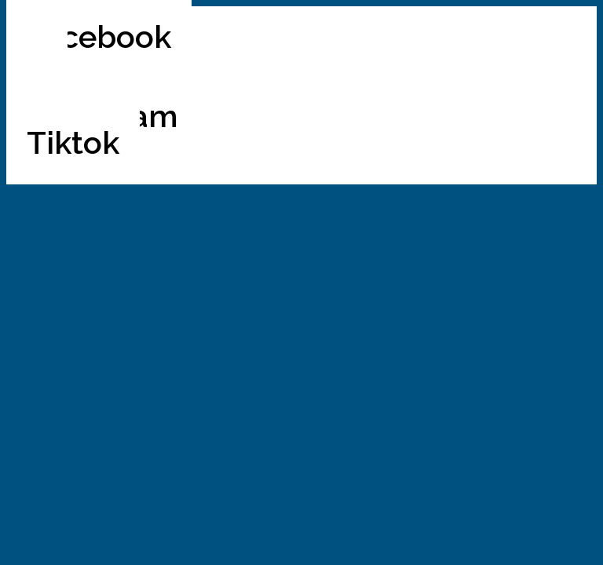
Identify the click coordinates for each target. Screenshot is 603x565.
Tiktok (73, 142)
